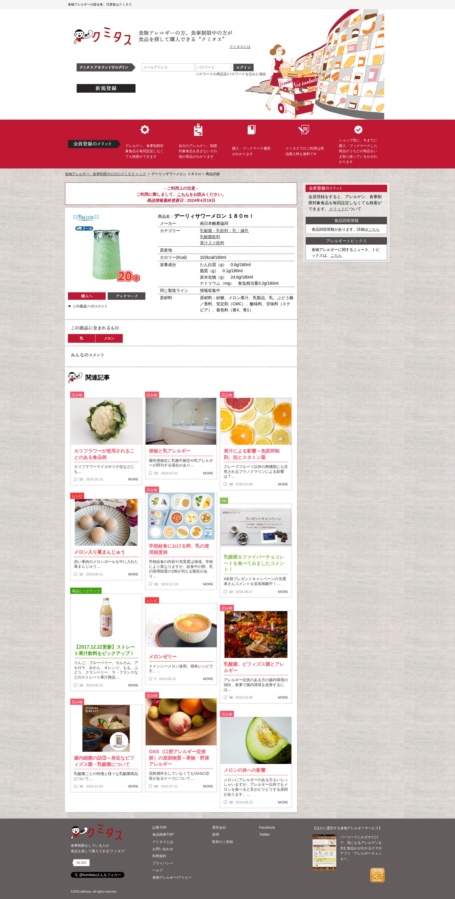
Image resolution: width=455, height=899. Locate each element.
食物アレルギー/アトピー (172, 877)
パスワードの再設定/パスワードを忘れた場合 (231, 74)
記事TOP (159, 828)
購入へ (87, 296)
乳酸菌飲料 (210, 236)
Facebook (267, 828)
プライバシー (162, 863)
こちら (183, 194)
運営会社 (219, 828)
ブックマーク (126, 296)
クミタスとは (240, 47)
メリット (337, 209)
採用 (215, 834)
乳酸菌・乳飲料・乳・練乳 (224, 230)
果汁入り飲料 (212, 243)
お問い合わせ (162, 849)
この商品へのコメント (87, 306)
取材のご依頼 (222, 842)
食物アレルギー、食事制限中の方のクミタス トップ (105, 174)
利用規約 (159, 856)
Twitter (264, 834)
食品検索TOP (163, 834)
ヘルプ (157, 870)
